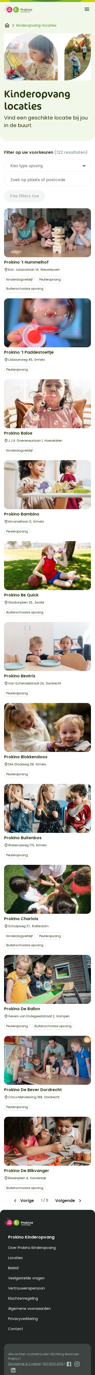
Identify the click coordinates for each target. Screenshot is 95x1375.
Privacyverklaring (23, 1318)
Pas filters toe (24, 196)
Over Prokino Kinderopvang (32, 1247)
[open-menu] (87, 9)
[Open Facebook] (69, 1364)
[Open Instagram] (77, 1364)
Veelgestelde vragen (26, 1278)
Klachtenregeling (23, 1298)
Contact (15, 1328)
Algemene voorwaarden (29, 1308)
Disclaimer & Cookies (24, 1364)
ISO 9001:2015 (53, 1364)
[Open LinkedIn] (13, 1370)
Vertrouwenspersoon (26, 1288)
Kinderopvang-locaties (36, 25)
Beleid (13, 1267)
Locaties (15, 1257)
